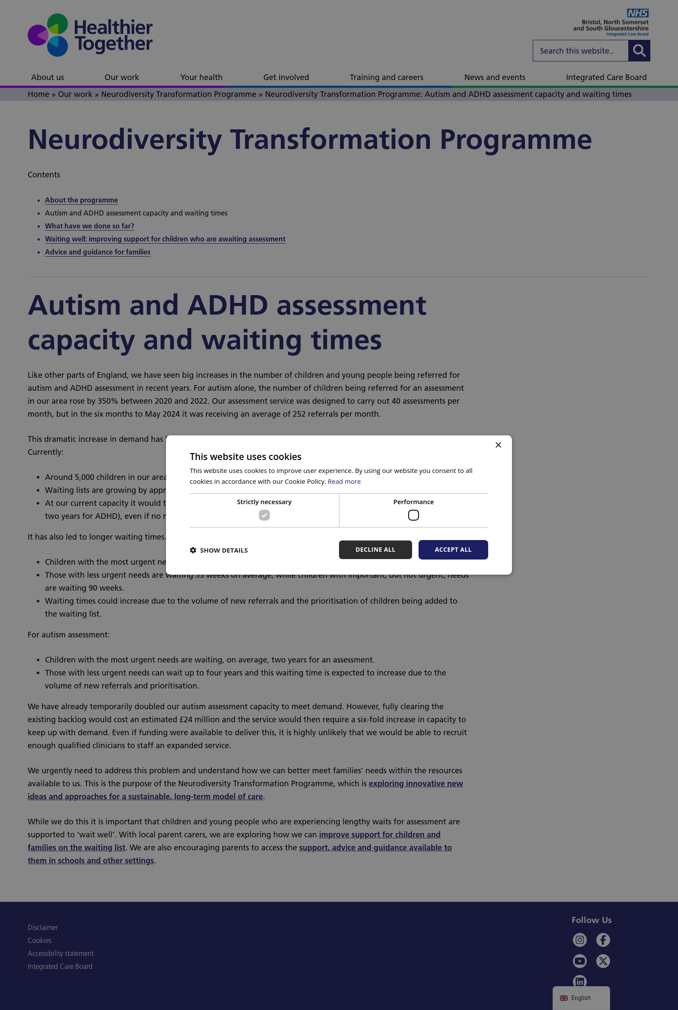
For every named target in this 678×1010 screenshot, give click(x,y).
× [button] (498, 445)
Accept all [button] (453, 549)
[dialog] (339, 505)
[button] (219, 550)
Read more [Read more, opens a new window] (344, 481)
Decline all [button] (375, 549)
